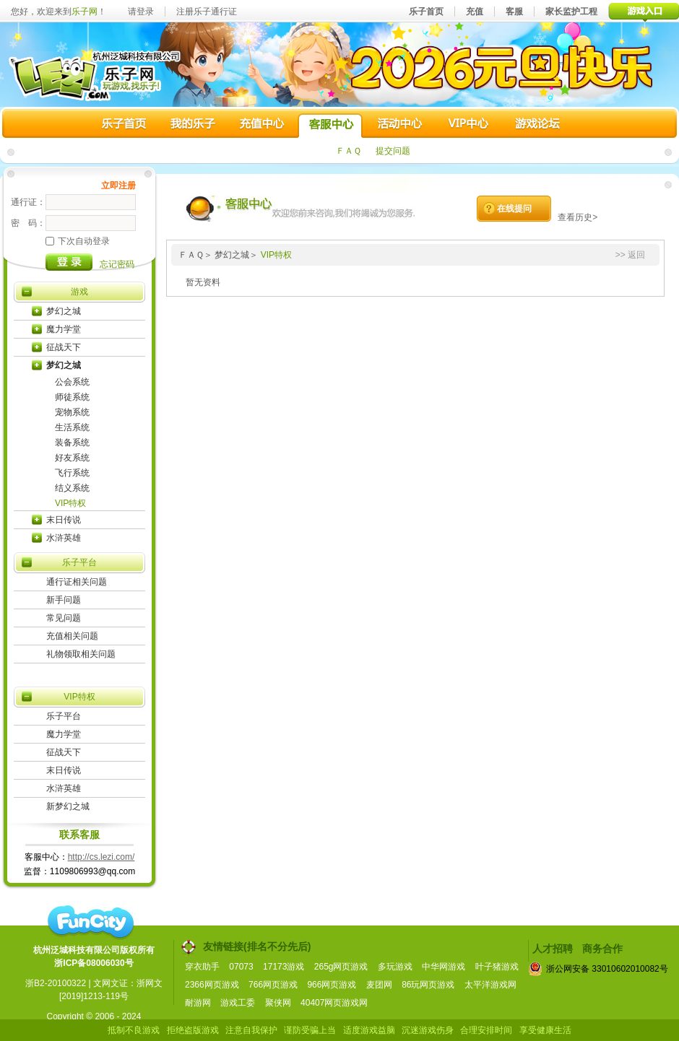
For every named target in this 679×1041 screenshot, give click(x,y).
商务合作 (602, 948)
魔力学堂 (63, 329)
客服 (514, 11)
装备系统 (72, 442)
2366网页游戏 (212, 985)
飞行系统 (72, 473)
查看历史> (577, 217)
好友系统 (72, 458)
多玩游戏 (395, 967)
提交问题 (393, 151)
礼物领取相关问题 (81, 654)
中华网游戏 (443, 967)
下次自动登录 (78, 241)
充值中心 (261, 125)
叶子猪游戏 (497, 967)
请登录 (141, 11)
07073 (241, 967)
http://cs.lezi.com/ (101, 857)
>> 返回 (630, 255)
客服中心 (330, 125)
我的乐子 (192, 125)
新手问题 (63, 600)
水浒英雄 (63, 538)
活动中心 (398, 125)
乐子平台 (79, 562)
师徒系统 (72, 397)
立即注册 (118, 185)
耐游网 (198, 1003)
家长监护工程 (571, 11)
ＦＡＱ (348, 151)
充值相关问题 (72, 636)
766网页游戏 (273, 985)
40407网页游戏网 (334, 1003)
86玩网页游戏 (428, 985)
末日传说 (63, 520)
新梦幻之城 (68, 806)
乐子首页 (426, 11)
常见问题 (63, 618)
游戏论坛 (535, 125)
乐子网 (85, 11)
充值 (474, 11)
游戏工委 (237, 1003)
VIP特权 (70, 503)
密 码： (28, 223)
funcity (90, 922)
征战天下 (63, 347)
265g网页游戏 (341, 967)
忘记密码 (117, 264)
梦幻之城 (63, 311)
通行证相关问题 (76, 582)
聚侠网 (278, 1003)
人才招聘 (552, 948)
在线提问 (514, 209)
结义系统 (72, 488)
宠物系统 (72, 412)
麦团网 (379, 985)
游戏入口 (644, 11)
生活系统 (72, 427)
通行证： (28, 202)
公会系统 (72, 382)
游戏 (79, 292)
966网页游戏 (331, 985)
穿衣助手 (202, 967)
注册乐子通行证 (206, 11)
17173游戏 (283, 967)
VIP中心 (467, 125)
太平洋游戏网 (490, 985)
